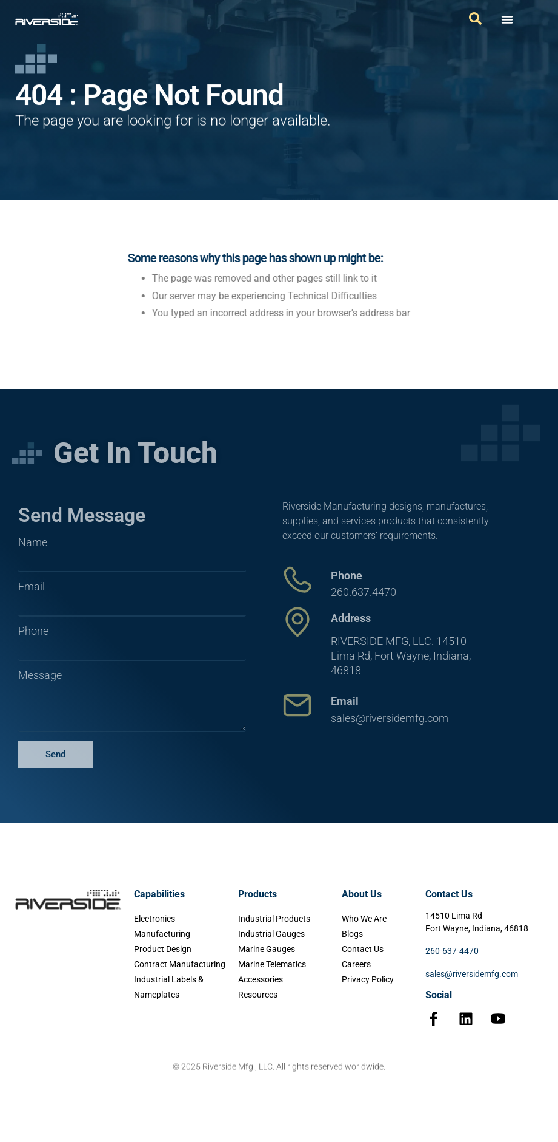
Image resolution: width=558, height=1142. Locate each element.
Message (40, 675)
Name (32, 542)
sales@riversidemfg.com (471, 974)
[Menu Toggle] (507, 19)
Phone (33, 631)
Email (31, 586)
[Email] (297, 705)
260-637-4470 (452, 951)
